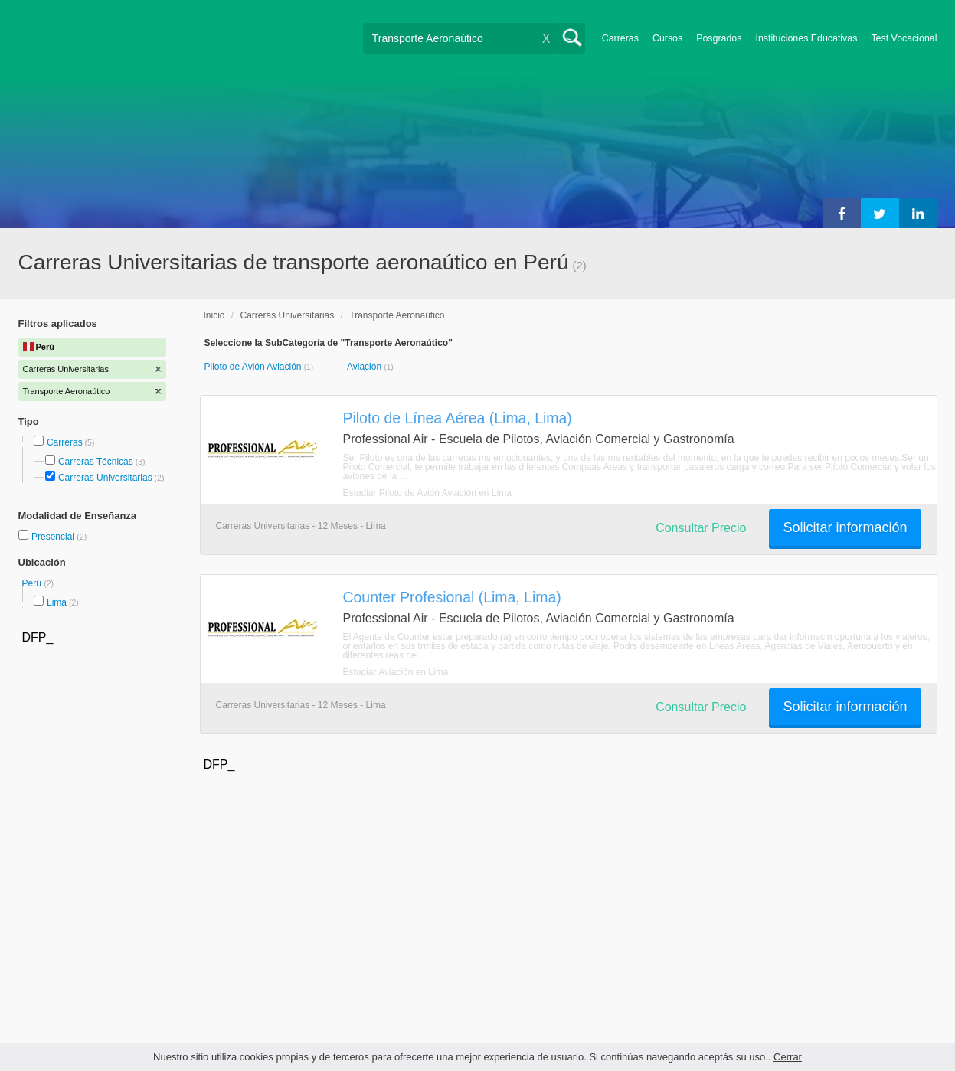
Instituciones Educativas (806, 38)
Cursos (667, 38)
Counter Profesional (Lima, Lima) (452, 597)
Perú (33, 583)
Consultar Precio (701, 527)
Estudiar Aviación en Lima (396, 672)
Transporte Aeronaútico (396, 315)
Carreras (620, 38)
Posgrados (718, 38)
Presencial (54, 536)
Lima (57, 602)
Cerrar (787, 1057)
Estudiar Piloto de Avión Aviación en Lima (427, 493)
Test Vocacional (904, 38)
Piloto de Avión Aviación (254, 366)
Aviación (365, 366)
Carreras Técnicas (95, 461)
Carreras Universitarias (105, 477)
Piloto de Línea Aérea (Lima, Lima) (457, 418)
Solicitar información (845, 527)
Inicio (214, 315)
